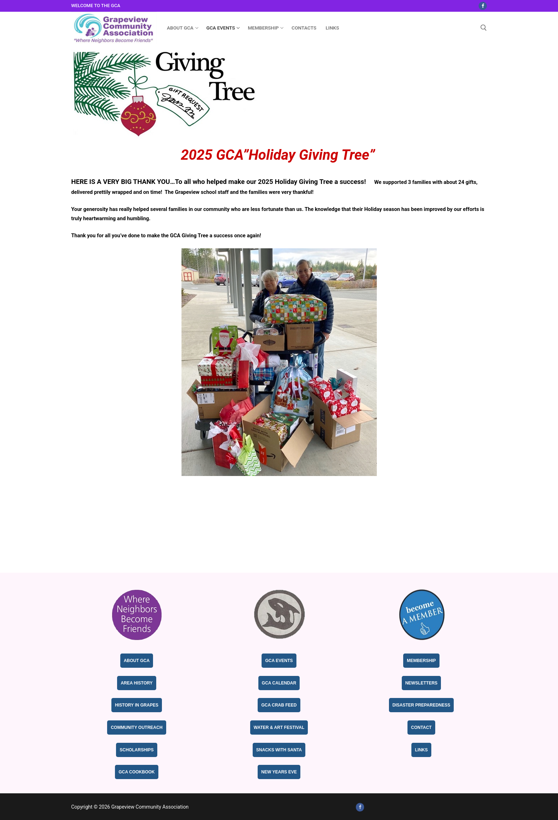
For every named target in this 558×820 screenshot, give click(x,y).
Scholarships (136, 749)
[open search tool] (483, 28)
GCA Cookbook (137, 771)
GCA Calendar (279, 683)
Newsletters (421, 683)
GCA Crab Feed (279, 705)
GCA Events (279, 660)
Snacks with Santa (279, 749)
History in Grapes (136, 705)
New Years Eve (279, 771)
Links (421, 749)
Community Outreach (136, 727)
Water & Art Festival (279, 727)
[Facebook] (483, 6)
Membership (421, 660)
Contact (421, 727)
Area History (137, 683)
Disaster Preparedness (421, 705)
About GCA (137, 660)
